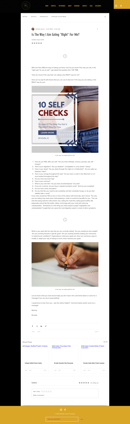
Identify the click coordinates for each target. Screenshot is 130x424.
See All (105, 342)
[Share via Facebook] (32, 326)
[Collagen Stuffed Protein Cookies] (36, 352)
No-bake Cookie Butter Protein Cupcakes (93, 363)
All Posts (25, 16)
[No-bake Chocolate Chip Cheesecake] (65, 352)
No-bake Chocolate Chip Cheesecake (63, 363)
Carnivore (33, 16)
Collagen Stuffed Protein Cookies (33, 363)
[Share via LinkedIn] (41, 326)
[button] (105, 16)
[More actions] (97, 29)
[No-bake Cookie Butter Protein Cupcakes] (94, 352)
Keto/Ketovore (44, 16)
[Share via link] (46, 326)
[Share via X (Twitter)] (37, 326)
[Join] (81, 419)
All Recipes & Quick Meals (59, 16)
